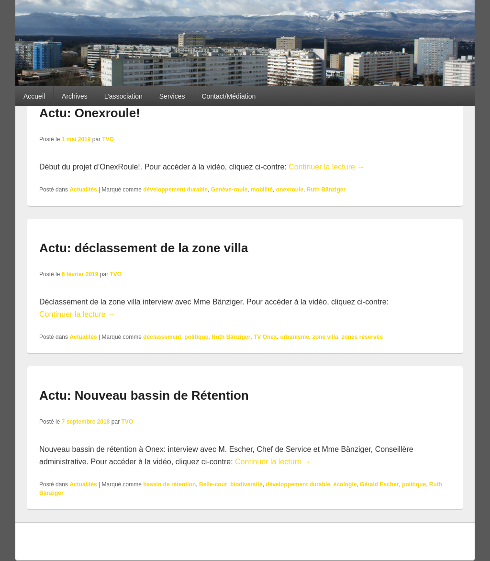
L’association (123, 96)
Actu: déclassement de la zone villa (143, 248)
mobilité (262, 189)
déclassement (162, 337)
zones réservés (362, 337)
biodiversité (246, 484)
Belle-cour (213, 484)
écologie (345, 484)
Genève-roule (229, 189)
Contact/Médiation (228, 96)
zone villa (325, 337)
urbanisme (294, 337)
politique (196, 337)
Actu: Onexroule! (89, 113)
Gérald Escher (379, 484)
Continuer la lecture (327, 167)
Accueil (34, 96)
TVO (108, 139)
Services (172, 96)
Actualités (83, 189)
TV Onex (265, 337)
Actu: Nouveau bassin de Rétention (144, 395)
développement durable (175, 189)
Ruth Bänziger (326, 189)
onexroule (289, 189)
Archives (75, 96)
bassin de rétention (169, 484)
